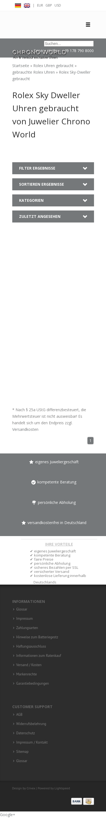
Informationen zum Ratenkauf (38, 655)
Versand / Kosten (29, 665)
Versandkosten (25, 429)
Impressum (24, 618)
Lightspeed (62, 788)
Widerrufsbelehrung (31, 724)
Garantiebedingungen (32, 683)
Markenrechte (26, 674)
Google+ (7, 814)
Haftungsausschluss (31, 646)
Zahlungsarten (27, 628)
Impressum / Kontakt (32, 742)
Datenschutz (25, 733)
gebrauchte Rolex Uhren (34, 72)
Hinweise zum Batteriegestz (37, 637)
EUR (40, 5)
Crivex (31, 788)
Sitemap (22, 751)
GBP (49, 5)
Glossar (22, 609)
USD (57, 5)
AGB (19, 714)
